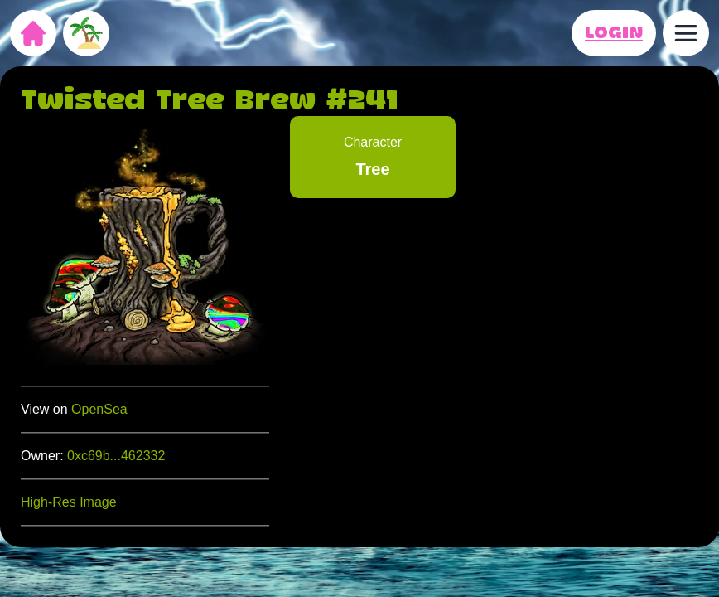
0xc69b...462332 (116, 456)
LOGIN (614, 33)
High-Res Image (69, 502)
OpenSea (99, 409)
